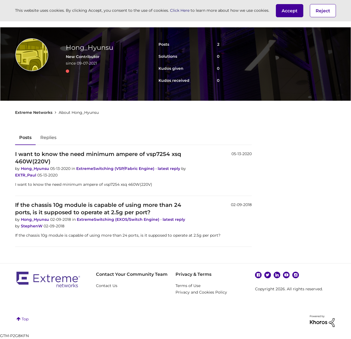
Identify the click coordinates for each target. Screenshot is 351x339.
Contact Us (106, 285)
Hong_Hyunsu (35, 168)
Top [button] (25, 319)
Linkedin (277, 275)
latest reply (169, 168)
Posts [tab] (25, 137)
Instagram (295, 275)
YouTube (286, 275)
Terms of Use (188, 285)
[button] (289, 10)
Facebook (258, 275)
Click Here (179, 10)
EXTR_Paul (26, 175)
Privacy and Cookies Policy (201, 292)
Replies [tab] (48, 137)
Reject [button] (323, 10)
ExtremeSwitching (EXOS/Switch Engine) (118, 219)
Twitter (267, 275)
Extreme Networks (33, 112)
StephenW (32, 226)
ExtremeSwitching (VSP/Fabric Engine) (115, 168)
